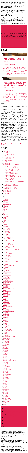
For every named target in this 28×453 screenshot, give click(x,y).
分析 (4, 299)
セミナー (5, 241)
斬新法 (5, 345)
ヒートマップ (6, 263)
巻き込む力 (6, 326)
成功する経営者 (7, 338)
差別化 (5, 324)
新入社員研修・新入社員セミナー (14, 176)
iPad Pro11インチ (7, 209)
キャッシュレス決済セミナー (13, 167)
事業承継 (5, 285)
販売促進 (5, 392)
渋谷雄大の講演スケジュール (10, 187)
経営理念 (5, 375)
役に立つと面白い (8, 330)
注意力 (5, 357)
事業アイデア (6, 284)
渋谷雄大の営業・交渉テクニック (12, 185)
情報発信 (5, 335)
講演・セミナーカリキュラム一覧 (14, 413)
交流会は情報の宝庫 (8, 288)
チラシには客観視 (8, 253)
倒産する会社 (6, 294)
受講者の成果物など (8, 160)
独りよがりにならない (9, 362)
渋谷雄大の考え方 (8, 359)
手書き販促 (6, 344)
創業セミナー (6, 303)
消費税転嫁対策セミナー (12, 178)
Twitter (5, 222)
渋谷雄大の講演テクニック (10, 188)
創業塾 (5, 305)
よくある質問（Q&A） (9, 420)
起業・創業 (6, 193)
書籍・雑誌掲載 (7, 422)
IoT (4, 207)
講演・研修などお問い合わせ (10, 46)
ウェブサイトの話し (8, 154)
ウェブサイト (6, 235)
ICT (4, 205)
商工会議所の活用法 (8, 311)
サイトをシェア (15, 143)
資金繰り (5, 395)
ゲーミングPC (7, 238)
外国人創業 (6, 314)
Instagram (5, 206)
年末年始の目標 (7, 329)
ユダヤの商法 (6, 278)
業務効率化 (6, 353)
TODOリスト (6, 220)
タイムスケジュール (8, 246)
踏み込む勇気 (6, 398)
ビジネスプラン (7, 267)
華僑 (4, 383)
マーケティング (7, 275)
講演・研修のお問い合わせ (10, 423)
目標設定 (5, 363)
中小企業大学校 (7, 282)
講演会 (5, 390)
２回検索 (5, 200)
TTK (4, 221)
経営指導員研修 (7, 374)
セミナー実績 (6, 419)
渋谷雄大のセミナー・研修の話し (12, 164)
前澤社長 (5, 300)
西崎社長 (5, 384)
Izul (4, 210)
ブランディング (7, 272)
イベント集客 (6, 232)
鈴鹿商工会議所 (7, 399)
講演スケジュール (8, 42)
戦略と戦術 (6, 339)
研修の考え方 (6, 366)
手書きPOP (6, 342)
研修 (4, 365)
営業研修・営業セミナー (12, 175)
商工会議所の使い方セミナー (13, 173)
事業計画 (5, 287)
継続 (4, 380)
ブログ (5, 273)
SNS (4, 213)
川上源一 (5, 321)
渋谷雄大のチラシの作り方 (10, 184)
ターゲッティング (8, 244)
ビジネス (5, 264)
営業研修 (5, 312)
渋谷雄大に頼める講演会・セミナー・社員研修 (15, 411)
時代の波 (5, 350)
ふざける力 (6, 270)
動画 (4, 308)
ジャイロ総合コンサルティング (11, 410)
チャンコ (5, 250)
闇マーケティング (8, 401)
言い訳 (5, 386)
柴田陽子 (5, 351)
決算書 (5, 356)
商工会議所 (6, 309)
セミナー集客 (6, 243)
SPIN (4, 217)
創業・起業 (6, 302)
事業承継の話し (7, 158)
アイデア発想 (6, 228)
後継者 (5, 332)
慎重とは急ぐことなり (9, 336)
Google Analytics (7, 204)
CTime (7, 152)
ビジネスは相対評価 (8, 266)
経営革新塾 (6, 378)
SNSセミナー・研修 (11, 166)
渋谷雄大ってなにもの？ (9, 43)
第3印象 (5, 368)
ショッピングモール (8, 240)
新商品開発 (6, 348)
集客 (4, 402)
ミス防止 (5, 276)
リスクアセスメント (8, 279)
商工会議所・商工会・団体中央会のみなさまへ (15, 416)
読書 (4, 387)
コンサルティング (8, 417)
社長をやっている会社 (9, 45)
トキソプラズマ (7, 260)
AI (4, 201)
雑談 (4, 404)
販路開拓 (5, 393)
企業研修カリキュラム (12, 414)
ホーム (5, 407)
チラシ (5, 252)
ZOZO (4, 225)
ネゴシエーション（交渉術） (10, 261)
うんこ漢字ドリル (8, 237)
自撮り (5, 381)
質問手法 (5, 396)
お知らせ (5, 155)
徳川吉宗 (5, 333)
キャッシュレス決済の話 (9, 157)
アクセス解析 (6, 229)
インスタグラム (7, 234)
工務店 (5, 323)
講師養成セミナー (10, 179)
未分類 (5, 161)
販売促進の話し (7, 191)
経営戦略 (5, 372)
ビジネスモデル (7, 269)
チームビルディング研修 (12, 169)
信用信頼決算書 (7, 291)
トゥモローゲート (8, 258)
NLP (4, 212)
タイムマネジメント (8, 247)
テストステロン (7, 257)
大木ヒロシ (6, 318)
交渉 (4, 290)
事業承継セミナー (10, 172)
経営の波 (5, 371)
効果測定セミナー (8, 306)
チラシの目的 (6, 255)
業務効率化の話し (8, 163)
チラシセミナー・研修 (12, 170)
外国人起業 (6, 315)
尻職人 (5, 320)
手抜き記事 (6, 341)
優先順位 (5, 296)
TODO (5, 218)
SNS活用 (5, 216)
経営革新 (5, 377)
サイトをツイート (6, 143)
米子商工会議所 (7, 369)
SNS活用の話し (7, 151)
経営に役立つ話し (8, 190)
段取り (5, 354)
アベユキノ (6, 231)
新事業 (5, 347)
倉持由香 (5, 293)
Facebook (5, 202)
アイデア (5, 226)
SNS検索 (5, 214)
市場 (4, 327)
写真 (4, 297)
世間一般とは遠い (8, 281)
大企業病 (5, 317)
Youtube (5, 224)
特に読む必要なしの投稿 (9, 360)
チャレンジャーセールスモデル (11, 249)
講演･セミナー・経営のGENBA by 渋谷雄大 (15, 426)
